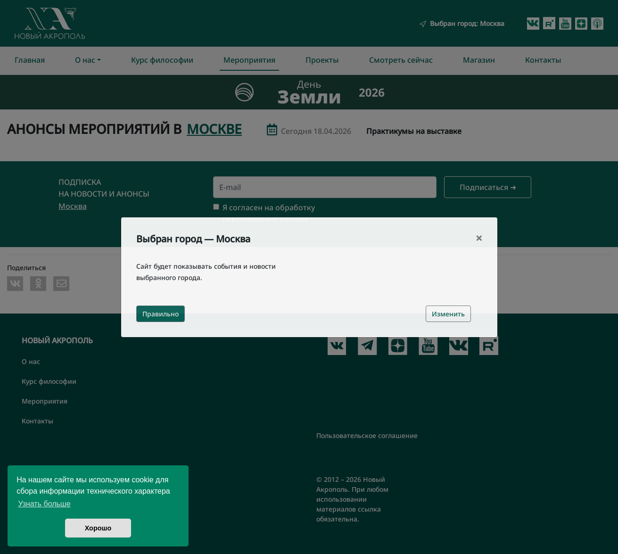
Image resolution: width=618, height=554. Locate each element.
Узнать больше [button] (44, 504)
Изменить (448, 313)
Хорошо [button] (98, 528)
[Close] (479, 238)
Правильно (160, 313)
